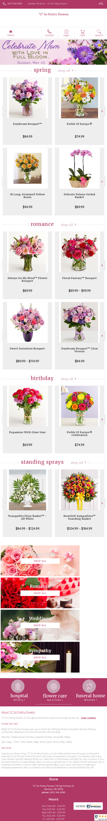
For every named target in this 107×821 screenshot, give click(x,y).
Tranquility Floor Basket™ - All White (27, 517)
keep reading (88, 653)
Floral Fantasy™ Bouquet (79, 278)
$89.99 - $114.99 (27, 361)
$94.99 (27, 207)
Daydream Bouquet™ (27, 124)
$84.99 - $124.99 (27, 528)
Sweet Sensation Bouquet (27, 348)
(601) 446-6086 (14, 3)
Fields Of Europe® (79, 124)
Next (103, 111)
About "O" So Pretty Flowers (18, 648)
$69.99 (27, 445)
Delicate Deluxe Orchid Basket (79, 196)
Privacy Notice (27, 819)
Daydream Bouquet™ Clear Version (79, 350)
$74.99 (79, 136)
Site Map (64, 819)
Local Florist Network (47, 819)
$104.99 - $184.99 (79, 528)
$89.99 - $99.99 (80, 290)
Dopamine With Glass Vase (27, 432)
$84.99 (27, 136)
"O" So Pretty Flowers (54, 14)
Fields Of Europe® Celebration (79, 434)
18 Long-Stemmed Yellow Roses (27, 196)
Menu (10, 35)
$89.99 (79, 207)
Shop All (64, 70)
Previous (4, 111)
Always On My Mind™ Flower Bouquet (28, 279)
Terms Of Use (10, 819)
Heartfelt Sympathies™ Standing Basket (80, 517)
